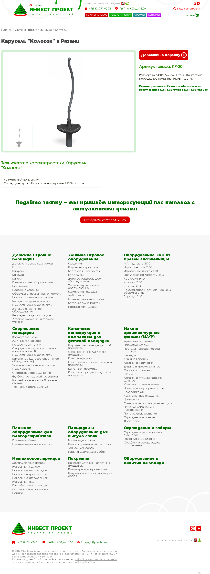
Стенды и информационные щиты (148, 403)
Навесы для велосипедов (29, 470)
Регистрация (192, 8)
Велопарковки (134, 391)
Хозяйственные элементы (141, 395)
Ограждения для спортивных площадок (144, 433)
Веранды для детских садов (31, 315)
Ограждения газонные (139, 417)
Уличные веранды (136, 359)
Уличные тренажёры (26, 340)
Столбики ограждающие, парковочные (142, 444)
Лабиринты (76, 295)
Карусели (61, 29)
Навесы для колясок (26, 466)
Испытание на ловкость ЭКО (144, 274)
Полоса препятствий (26, 344)
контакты (154, 14)
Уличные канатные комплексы (33, 365)
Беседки (130, 355)
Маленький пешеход (82, 291)
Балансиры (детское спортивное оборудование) (35, 360)
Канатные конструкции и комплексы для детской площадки (88, 334)
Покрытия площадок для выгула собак (90, 474)
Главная (6, 29)
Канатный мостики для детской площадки (90, 363)
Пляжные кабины (24, 440)
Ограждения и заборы (147, 428)
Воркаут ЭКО (133, 296)
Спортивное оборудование (31, 372)
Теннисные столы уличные (30, 386)
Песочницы (20, 286)
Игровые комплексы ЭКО (141, 271)
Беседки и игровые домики (31, 301)
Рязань (37, 5)
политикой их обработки (82, 562)
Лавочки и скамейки (138, 362)
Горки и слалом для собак (86, 451)
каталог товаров (96, 14)
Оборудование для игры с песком (36, 293)
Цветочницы (132, 399)
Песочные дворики (25, 289)
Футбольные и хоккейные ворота (35, 376)
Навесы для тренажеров (29, 474)
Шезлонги (130, 374)
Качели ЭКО (132, 286)
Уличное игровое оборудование (86, 257)
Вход (180, 8)
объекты (139, 14)
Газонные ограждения (139, 438)
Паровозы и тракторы (83, 267)
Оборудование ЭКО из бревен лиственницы (147, 257)
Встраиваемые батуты (84, 302)
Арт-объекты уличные (138, 341)
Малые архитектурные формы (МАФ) (142, 332)
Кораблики (76, 274)
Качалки (18, 274)
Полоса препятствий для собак (90, 444)
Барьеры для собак (81, 440)
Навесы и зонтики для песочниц (34, 297)
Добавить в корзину (164, 55)
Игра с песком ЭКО (138, 267)
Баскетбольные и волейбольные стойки (34, 381)
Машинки (75, 263)
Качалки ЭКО (133, 282)
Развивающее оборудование (32, 282)
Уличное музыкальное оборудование (83, 286)
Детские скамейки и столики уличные (32, 320)
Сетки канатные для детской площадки (88, 353)
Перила (17, 492)
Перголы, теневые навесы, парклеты (142, 350)
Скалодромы (21, 368)
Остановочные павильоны (30, 489)
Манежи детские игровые (86, 299)
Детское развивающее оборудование (84, 280)
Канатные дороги (80, 358)
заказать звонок (120, 14)
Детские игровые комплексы (32, 263)
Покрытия (79, 458)
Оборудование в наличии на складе (144, 460)
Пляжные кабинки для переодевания (139, 408)
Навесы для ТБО (23, 481)
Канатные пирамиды (82, 368)
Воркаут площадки (25, 337)
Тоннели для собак (81, 447)
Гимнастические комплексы (32, 304)
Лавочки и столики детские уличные (143, 379)
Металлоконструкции (36, 458)
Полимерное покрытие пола (88, 469)
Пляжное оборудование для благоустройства (32, 432)
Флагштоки (131, 421)
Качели (17, 278)
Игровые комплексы (82, 306)
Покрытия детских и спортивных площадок (90, 464)
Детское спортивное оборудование (27, 310)
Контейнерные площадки (30, 485)
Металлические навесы (28, 462)
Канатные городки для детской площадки (89, 373)
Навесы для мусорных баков (144, 388)
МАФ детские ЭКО (137, 263)
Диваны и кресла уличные (142, 366)
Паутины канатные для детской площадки (89, 346)
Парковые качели (136, 344)
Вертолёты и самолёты (84, 271)
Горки (16, 267)
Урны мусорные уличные (141, 384)
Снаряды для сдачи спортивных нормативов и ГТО (34, 349)
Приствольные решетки (140, 413)
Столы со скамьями (138, 370)
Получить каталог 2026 (105, 220)
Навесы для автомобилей (30, 477)
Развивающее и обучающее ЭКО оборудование (147, 291)
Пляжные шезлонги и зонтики (32, 444)
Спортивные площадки (25, 330)
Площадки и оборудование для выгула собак (88, 432)
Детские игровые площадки (33, 29)
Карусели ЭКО (134, 278)
